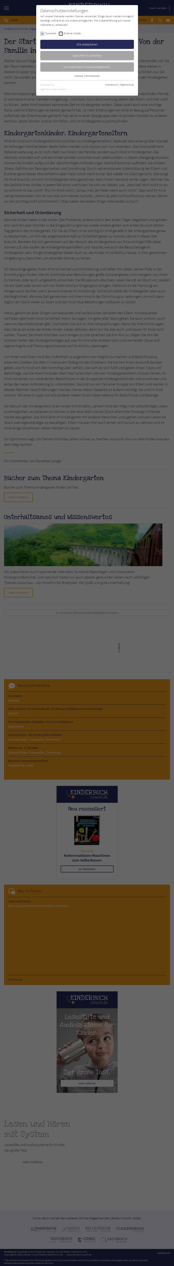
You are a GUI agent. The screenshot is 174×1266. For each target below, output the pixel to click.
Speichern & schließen (87, 55)
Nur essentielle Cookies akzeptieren (87, 67)
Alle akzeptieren (87, 44)
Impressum (111, 84)
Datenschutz (127, 84)
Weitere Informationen (87, 76)
